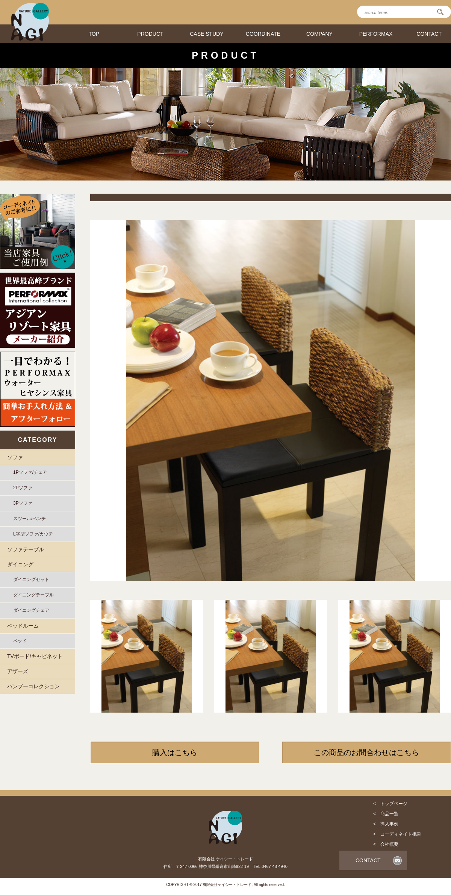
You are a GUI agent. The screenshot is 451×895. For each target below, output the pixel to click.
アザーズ (17, 671)
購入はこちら (174, 752)
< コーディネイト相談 (397, 834)
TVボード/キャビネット (35, 656)
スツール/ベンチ (29, 518)
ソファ (15, 457)
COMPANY (319, 34)
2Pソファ (22, 487)
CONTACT (429, 34)
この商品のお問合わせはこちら (366, 752)
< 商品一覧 (385, 813)
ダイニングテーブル (33, 595)
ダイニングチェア (31, 610)
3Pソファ (22, 503)
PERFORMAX (376, 34)
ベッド (20, 640)
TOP (94, 34)
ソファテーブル (25, 549)
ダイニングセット (31, 579)
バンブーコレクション (33, 686)
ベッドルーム (23, 626)
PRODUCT (150, 34)
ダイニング (20, 564)
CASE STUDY (206, 34)
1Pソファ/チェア (30, 472)
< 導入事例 (385, 824)
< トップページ (390, 803)
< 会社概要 (385, 844)
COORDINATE (263, 34)
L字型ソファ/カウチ (33, 534)
